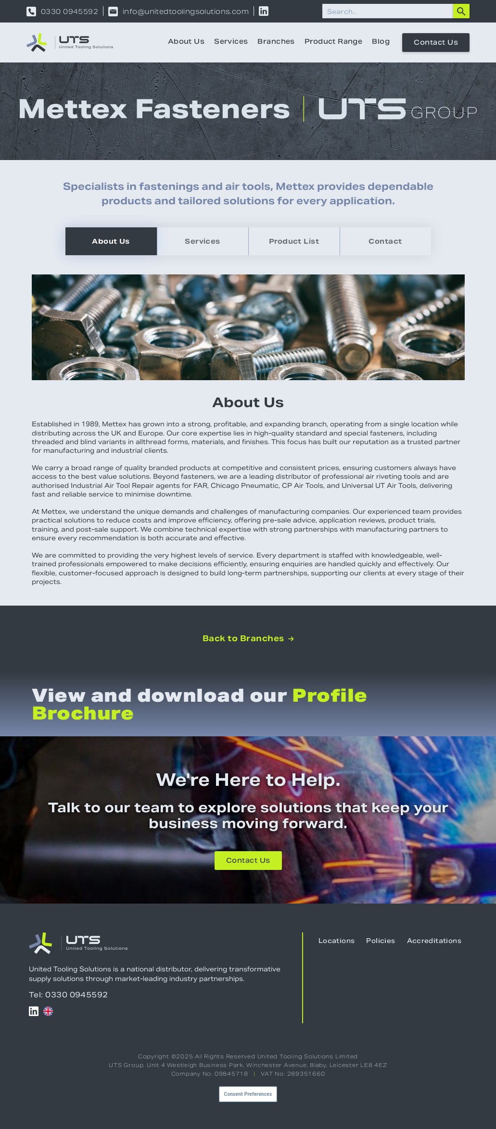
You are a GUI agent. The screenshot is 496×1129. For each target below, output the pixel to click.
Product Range (333, 42)
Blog (381, 42)
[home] (69, 42)
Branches (275, 42)
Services (231, 42)
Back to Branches (248, 638)
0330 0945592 (69, 11)
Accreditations (434, 941)
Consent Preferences (248, 1094)
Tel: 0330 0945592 (68, 994)
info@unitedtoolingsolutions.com (186, 11)
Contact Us (436, 43)
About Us (186, 42)
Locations (336, 941)
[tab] (111, 241)
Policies (380, 941)
